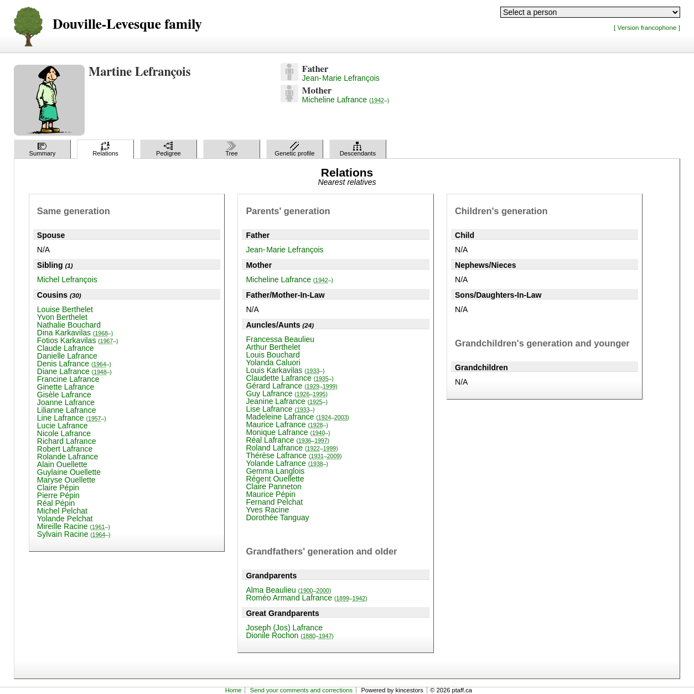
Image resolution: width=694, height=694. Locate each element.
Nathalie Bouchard (69, 324)
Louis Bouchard (272, 354)
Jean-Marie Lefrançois (341, 78)
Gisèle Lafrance (64, 394)
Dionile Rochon (289, 635)
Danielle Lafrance (67, 355)
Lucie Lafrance (62, 425)
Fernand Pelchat (274, 502)
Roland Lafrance (292, 447)
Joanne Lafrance (66, 402)
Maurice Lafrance (287, 424)
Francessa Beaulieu (280, 339)
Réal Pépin (56, 503)
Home (233, 690)
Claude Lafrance (65, 348)
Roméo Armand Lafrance (306, 597)
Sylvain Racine (74, 534)
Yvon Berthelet (62, 317)
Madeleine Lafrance (297, 416)
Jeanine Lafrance (287, 401)
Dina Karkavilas (75, 332)
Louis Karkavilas (285, 370)
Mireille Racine (73, 526)
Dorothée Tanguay (277, 517)
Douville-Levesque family (127, 25)
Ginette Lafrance (66, 386)
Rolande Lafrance (68, 456)
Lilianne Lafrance (66, 410)
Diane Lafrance (74, 371)
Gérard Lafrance (291, 385)
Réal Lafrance (287, 440)
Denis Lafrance (74, 363)
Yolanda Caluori (273, 362)
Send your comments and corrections (301, 690)
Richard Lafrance (66, 441)
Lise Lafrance (280, 409)
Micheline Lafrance (346, 99)
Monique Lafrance (288, 432)
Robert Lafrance (64, 448)
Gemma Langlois (275, 471)
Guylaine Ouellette (69, 472)
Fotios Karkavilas (77, 340)
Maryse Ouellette (66, 479)
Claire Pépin (58, 487)
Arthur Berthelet (273, 347)
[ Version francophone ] (647, 27)
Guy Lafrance (287, 393)
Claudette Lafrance (289, 378)
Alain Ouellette (62, 464)
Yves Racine (267, 509)
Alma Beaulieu (288, 590)
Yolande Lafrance (287, 463)
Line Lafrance (71, 417)
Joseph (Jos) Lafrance (284, 627)
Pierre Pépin (58, 495)
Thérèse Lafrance (293, 455)
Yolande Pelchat (65, 518)
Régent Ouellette (275, 478)
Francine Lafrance (68, 379)
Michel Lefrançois (67, 279)
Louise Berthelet (65, 309)
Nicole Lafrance (64, 433)
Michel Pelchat (62, 510)
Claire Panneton (273, 486)
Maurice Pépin (271, 494)
